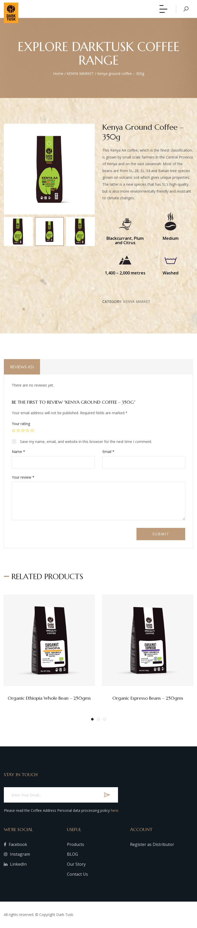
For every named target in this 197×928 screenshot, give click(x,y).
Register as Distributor (152, 844)
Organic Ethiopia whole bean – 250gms (49, 698)
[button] (92, 719)
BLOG (72, 854)
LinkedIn (15, 864)
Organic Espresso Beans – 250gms (147, 698)
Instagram (17, 854)
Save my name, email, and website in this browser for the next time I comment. (86, 441)
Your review (23, 477)
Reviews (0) (22, 366)
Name (18, 451)
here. (115, 810)
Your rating (21, 423)
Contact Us (77, 874)
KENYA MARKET (80, 73)
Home (58, 73)
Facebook (15, 844)
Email (108, 451)
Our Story (76, 864)
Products (75, 844)
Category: (112, 301)
